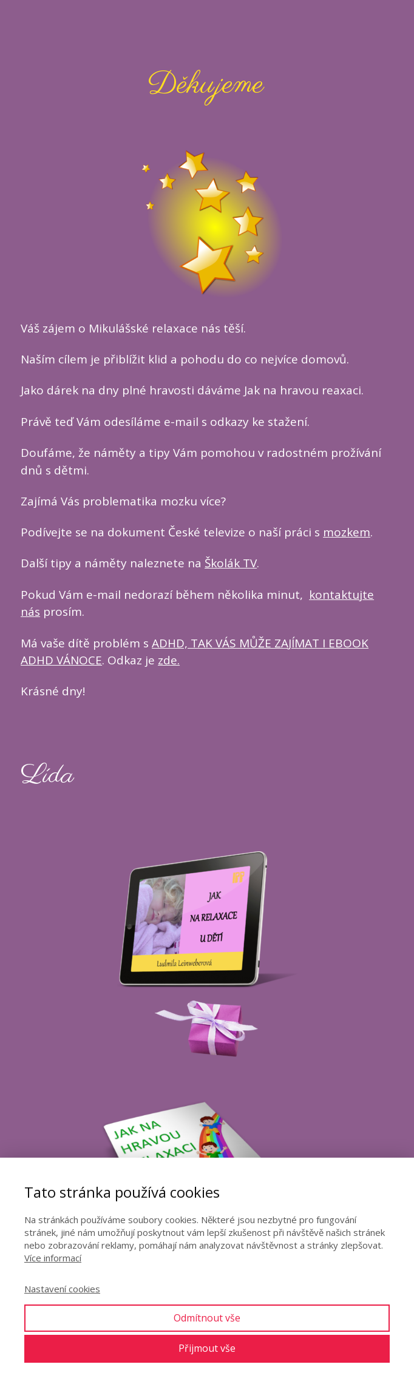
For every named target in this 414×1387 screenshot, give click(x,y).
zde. (169, 660)
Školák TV (231, 563)
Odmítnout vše (207, 1318)
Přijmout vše (207, 1348)
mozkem (346, 532)
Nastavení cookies (62, 1289)
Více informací (52, 1258)
